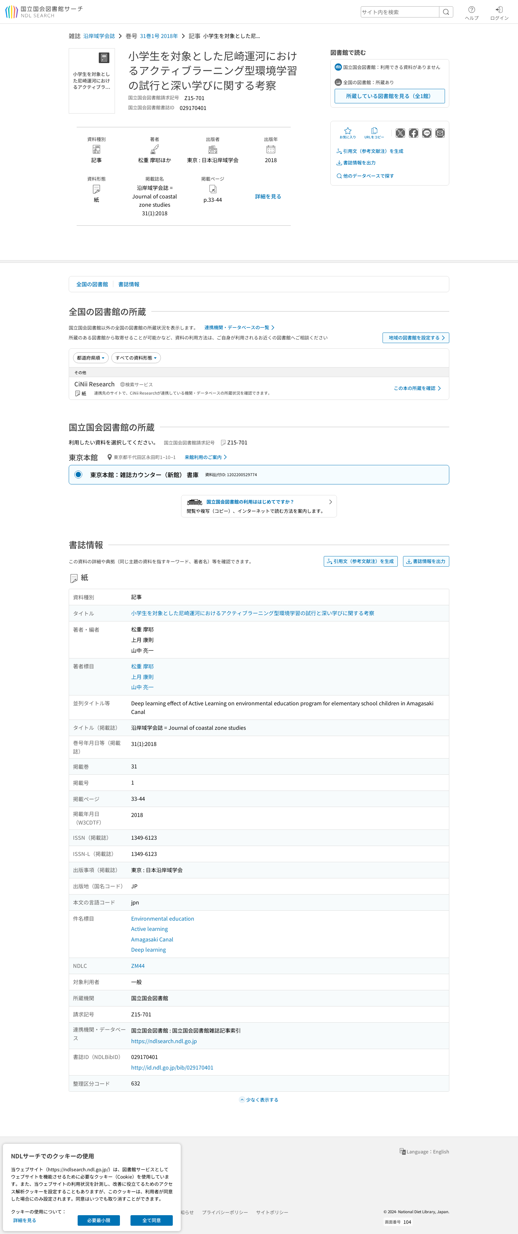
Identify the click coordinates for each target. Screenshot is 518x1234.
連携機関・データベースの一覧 (240, 328)
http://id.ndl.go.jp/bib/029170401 (172, 1067)
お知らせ (184, 1212)
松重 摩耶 (142, 666)
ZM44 (138, 966)
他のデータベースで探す (365, 175)
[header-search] (407, 12)
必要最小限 (98, 1220)
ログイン (499, 12)
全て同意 (151, 1220)
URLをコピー (374, 133)
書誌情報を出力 (356, 162)
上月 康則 (142, 677)
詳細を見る (268, 196)
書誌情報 (128, 284)
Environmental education (162, 918)
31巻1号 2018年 (159, 36)
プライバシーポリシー (225, 1212)
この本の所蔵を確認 (418, 388)
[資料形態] (136, 357)
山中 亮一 (142, 687)
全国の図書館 (92, 284)
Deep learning (148, 949)
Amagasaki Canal (152, 939)
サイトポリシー (272, 1212)
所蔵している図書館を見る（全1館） (390, 96)
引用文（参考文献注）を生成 (369, 151)
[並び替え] (91, 357)
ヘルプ (472, 12)
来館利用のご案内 (207, 457)
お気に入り (348, 133)
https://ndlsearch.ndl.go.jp (164, 1041)
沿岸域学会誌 (99, 36)
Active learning (149, 929)
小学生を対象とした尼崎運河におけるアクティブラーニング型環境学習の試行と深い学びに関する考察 (252, 613)
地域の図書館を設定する (418, 338)
